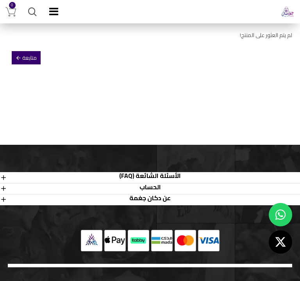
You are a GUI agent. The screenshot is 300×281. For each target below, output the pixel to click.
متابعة (29, 58)
